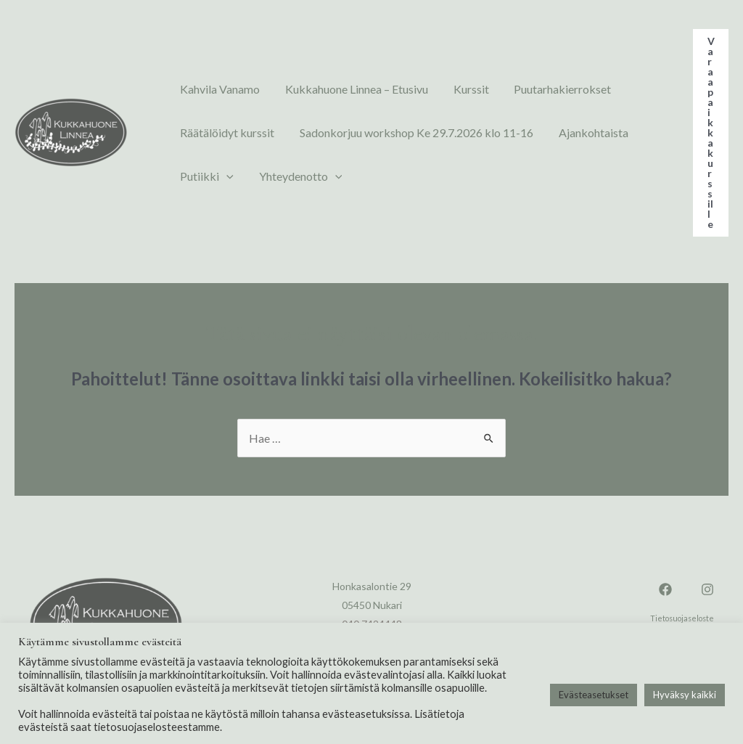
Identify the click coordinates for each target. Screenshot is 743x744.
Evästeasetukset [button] (593, 694)
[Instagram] (707, 589)
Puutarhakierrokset (535, 89)
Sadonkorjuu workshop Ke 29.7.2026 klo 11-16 (405, 132)
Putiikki (203, 176)
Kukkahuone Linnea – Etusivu (345, 89)
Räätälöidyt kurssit (223, 132)
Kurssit (451, 89)
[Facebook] (665, 589)
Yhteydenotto (289, 176)
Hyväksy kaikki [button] (684, 694)
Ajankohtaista (574, 132)
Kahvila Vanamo (216, 89)
